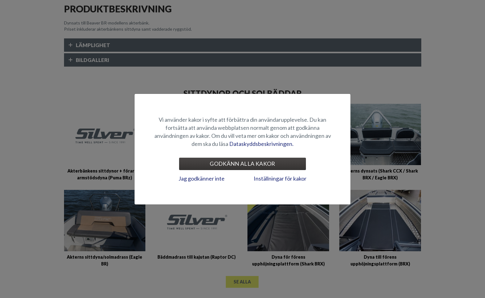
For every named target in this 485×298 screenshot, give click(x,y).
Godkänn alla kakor (242, 163)
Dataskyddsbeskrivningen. (261, 143)
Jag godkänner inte (201, 178)
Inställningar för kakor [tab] (280, 178)
